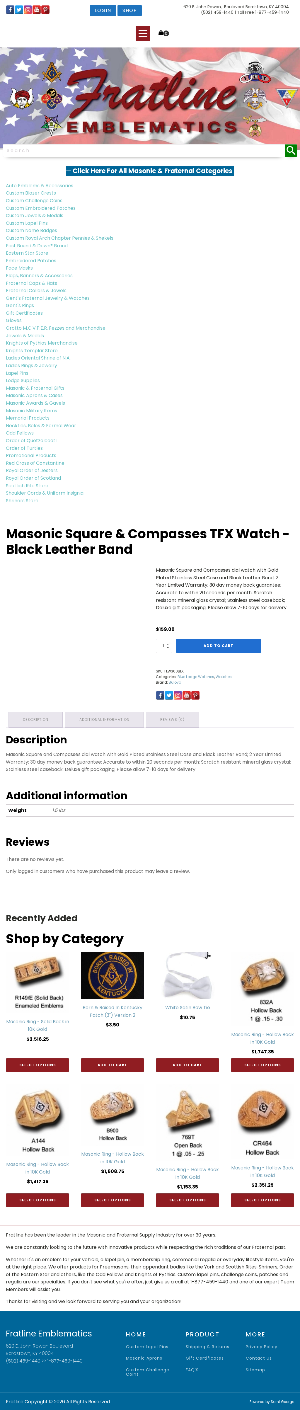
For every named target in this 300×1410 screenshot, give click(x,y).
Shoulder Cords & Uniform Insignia (44, 493)
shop (129, 10)
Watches (224, 676)
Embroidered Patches (31, 260)
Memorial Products (28, 418)
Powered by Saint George (272, 1401)
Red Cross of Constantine (35, 463)
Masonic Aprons (144, 1357)
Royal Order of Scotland (33, 478)
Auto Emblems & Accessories (39, 185)
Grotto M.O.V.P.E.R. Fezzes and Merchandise (55, 328)
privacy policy (261, 1346)
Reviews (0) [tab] (174, 719)
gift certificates (205, 1357)
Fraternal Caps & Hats (31, 283)
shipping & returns (207, 1346)
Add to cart (218, 645)
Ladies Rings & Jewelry (31, 365)
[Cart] (164, 33)
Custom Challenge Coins (34, 200)
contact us (259, 1357)
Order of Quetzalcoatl (31, 440)
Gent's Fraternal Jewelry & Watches (48, 298)
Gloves (14, 320)
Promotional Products (31, 455)
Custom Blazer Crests (31, 193)
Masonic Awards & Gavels (35, 403)
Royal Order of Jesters (32, 470)
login (103, 10)
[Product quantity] (164, 646)
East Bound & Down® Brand (37, 245)
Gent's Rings (20, 305)
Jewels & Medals (25, 335)
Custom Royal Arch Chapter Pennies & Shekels (59, 238)
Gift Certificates (24, 313)
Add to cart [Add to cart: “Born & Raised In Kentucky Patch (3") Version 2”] (112, 1064)
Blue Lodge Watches (196, 676)
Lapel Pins (17, 373)
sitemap (255, 1369)
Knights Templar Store (32, 350)
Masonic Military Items (31, 410)
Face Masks (19, 268)
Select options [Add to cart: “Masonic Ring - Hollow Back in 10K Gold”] (262, 1064)
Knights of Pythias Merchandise (42, 343)
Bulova (175, 682)
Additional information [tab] (105, 719)
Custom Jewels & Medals (34, 215)
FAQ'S (192, 1369)
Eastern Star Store (27, 253)
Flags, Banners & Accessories (39, 275)
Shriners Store (22, 500)
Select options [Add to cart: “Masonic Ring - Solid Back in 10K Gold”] (37, 1064)
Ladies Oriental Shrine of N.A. (38, 358)
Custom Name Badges (31, 230)
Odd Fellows (20, 433)
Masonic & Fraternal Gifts (35, 388)
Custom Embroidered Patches (41, 208)
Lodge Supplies (23, 380)
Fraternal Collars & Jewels (36, 290)
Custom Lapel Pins (27, 223)
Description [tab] (36, 719)
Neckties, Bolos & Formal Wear (41, 425)
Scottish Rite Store (27, 485)
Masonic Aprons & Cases (34, 395)
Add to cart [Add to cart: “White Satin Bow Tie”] (187, 1064)
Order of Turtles (24, 448)
